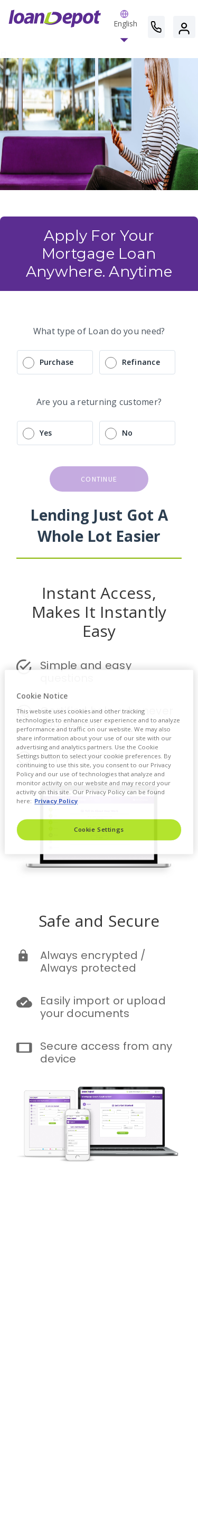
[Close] (178, 682)
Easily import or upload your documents (104, 1007)
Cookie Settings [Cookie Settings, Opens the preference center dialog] (99, 830)
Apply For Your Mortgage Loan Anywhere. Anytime (99, 253)
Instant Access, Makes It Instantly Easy (101, 612)
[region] (99, 762)
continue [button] (99, 479)
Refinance (141, 362)
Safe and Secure (99, 921)
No (127, 433)
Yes (46, 433)
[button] (125, 27)
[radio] (99, 362)
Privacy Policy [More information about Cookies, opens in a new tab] (56, 801)
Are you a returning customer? (99, 402)
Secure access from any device (107, 1052)
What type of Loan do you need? (99, 331)
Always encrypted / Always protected (94, 961)
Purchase (57, 362)
